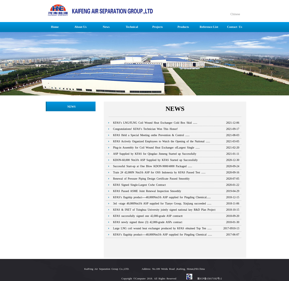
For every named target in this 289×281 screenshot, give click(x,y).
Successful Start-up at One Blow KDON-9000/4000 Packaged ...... (152, 166)
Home (55, 26)
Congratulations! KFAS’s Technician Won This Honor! (145, 128)
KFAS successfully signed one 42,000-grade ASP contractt (148, 215)
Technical (132, 26)
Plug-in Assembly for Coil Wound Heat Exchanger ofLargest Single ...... (156, 147)
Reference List (209, 26)
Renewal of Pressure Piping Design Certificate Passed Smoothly (151, 178)
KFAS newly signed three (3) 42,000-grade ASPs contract (147, 222)
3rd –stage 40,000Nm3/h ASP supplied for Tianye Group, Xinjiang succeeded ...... (162, 203)
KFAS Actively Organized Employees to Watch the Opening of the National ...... (161, 141)
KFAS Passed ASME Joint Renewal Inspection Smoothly (147, 191)
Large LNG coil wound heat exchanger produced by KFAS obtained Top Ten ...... (162, 228)
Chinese (235, 14)
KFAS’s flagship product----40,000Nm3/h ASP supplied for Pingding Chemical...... (162, 197)
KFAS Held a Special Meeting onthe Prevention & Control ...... (151, 135)
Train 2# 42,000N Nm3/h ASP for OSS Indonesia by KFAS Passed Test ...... (159, 172)
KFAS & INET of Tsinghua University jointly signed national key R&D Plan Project (164, 209)
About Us (80, 26)
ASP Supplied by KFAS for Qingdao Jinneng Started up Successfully (154, 153)
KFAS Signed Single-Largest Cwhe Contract (139, 184)
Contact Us (234, 26)
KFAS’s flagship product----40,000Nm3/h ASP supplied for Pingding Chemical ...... (162, 234)
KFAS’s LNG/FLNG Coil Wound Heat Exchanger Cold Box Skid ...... (155, 122)
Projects (157, 26)
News (106, 26)
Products (183, 26)
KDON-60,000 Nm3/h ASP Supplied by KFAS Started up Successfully (155, 160)
